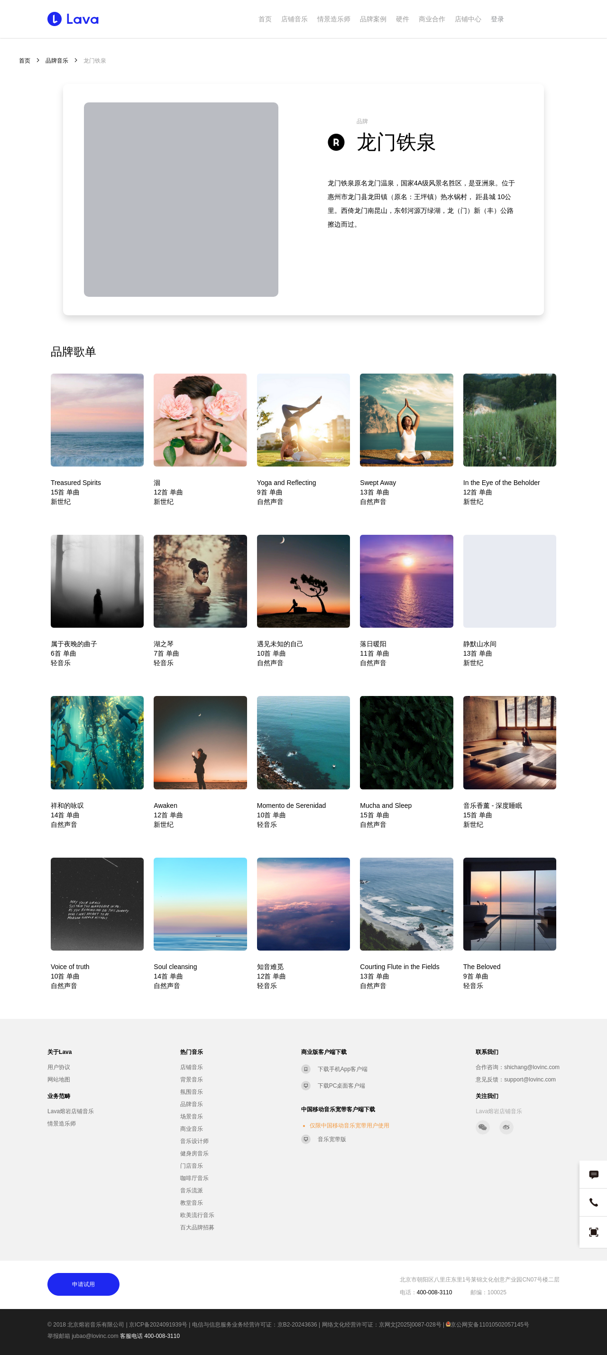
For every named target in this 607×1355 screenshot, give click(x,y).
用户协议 (58, 1067)
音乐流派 (191, 1190)
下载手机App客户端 (343, 1069)
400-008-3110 (162, 1336)
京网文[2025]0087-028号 (410, 1324)
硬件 (402, 19)
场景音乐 (191, 1116)
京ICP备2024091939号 (158, 1324)
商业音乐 (191, 1129)
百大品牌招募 (197, 1227)
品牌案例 (373, 19)
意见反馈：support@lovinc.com (516, 1079)
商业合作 (432, 19)
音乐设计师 (194, 1141)
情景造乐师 (333, 19)
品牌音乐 (57, 60)
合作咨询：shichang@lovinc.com (518, 1067)
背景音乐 (191, 1079)
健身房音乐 (194, 1153)
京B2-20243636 (297, 1324)
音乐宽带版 (332, 1139)
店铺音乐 (294, 19)
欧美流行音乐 (197, 1215)
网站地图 (58, 1079)
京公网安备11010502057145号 (487, 1324)
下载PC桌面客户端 (342, 1085)
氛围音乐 (191, 1092)
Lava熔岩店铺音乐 (70, 1111)
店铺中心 (468, 19)
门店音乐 (191, 1166)
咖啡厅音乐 (194, 1178)
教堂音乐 (191, 1202)
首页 (265, 19)
